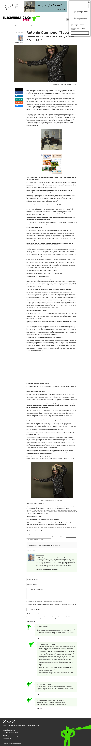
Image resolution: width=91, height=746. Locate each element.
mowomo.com (17, 743)
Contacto (5, 735)
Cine (58, 26)
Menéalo (19, 102)
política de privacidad (45, 601)
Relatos (86, 26)
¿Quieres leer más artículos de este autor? (47, 569)
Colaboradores (7, 738)
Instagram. (44, 567)
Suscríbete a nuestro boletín (79, 712)
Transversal (66, 26)
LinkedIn (20, 96)
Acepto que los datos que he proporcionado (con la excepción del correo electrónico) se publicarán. (51, 605)
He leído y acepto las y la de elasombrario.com (81, 728)
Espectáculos (31, 26)
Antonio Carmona (32, 545)
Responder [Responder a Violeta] (39, 694)
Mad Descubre (77, 26)
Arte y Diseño (50, 26)
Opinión (14, 26)
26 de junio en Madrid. (47, 95)
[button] (21, 18)
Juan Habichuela (45, 545)
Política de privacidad (9, 730)
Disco (39, 545)
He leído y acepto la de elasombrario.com (44, 601)
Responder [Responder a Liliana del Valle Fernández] (39, 708)
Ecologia (5, 26)
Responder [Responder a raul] (39, 638)
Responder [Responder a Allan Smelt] (41, 678)
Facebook (19, 92)
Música (42, 26)
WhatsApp (19, 99)
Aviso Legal (6, 729)
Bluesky (19, 106)
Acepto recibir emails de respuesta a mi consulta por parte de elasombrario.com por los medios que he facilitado (81, 722)
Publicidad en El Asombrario (10, 737)
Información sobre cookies (10, 732)
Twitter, (69, 565)
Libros (22, 26)
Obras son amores (55, 545)
